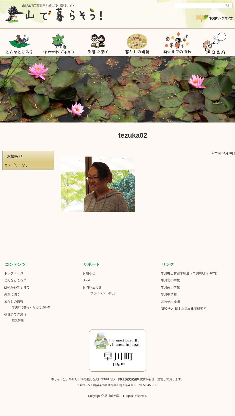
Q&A (215, 41)
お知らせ (88, 273)
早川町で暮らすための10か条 (32, 307)
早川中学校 (169, 294)
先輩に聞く (98, 41)
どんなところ (19, 41)
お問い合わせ (214, 17)
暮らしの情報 (137, 41)
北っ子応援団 (170, 301)
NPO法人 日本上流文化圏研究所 (184, 308)
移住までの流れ (176, 41)
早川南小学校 (170, 287)
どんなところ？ (15, 280)
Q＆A (86, 280)
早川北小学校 (170, 280)
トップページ (13, 273)
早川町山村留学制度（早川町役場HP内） (190, 273)
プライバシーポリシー (105, 293)
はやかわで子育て (58, 41)
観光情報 (18, 320)
